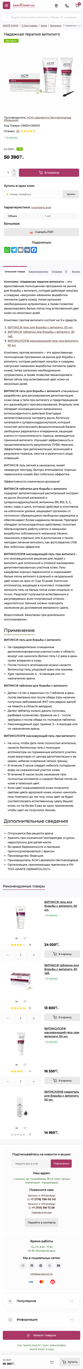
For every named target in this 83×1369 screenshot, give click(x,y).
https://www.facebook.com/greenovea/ (31, 1265)
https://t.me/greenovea (40, 1265)
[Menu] (6, 5)
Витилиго (56, 25)
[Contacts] (67, 5)
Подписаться (61, 1163)
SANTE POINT (10, 25)
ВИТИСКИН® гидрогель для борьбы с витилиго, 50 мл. (61, 1095)
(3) (17, 131)
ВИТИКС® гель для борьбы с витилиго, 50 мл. (40, 327)
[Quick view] (16, 938)
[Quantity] (8, 173)
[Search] (7, 17)
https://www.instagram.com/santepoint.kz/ (23, 1265)
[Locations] (56, 5)
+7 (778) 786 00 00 (43, 1199)
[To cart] (62, 954)
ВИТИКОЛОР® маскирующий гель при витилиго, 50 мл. (61, 1032)
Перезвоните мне (41, 1212)
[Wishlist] (25, 938)
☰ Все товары (29, 25)
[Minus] (14, 175)
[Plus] (14, 171)
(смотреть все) (41, 207)
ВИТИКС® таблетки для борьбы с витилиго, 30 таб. (61, 969)
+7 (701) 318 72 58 (43, 1207)
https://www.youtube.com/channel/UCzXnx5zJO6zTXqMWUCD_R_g (58, 1265)
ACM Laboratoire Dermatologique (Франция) (37, 119)
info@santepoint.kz (41, 1274)
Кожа (44, 25)
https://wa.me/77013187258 (49, 1265)
